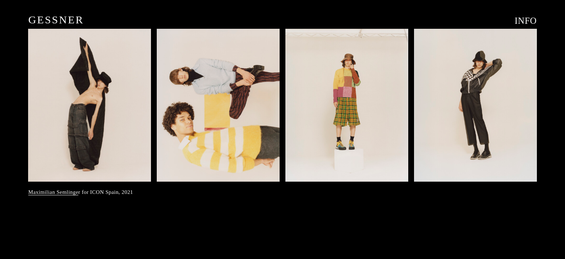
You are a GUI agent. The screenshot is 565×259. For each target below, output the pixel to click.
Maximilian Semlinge (53, 192)
